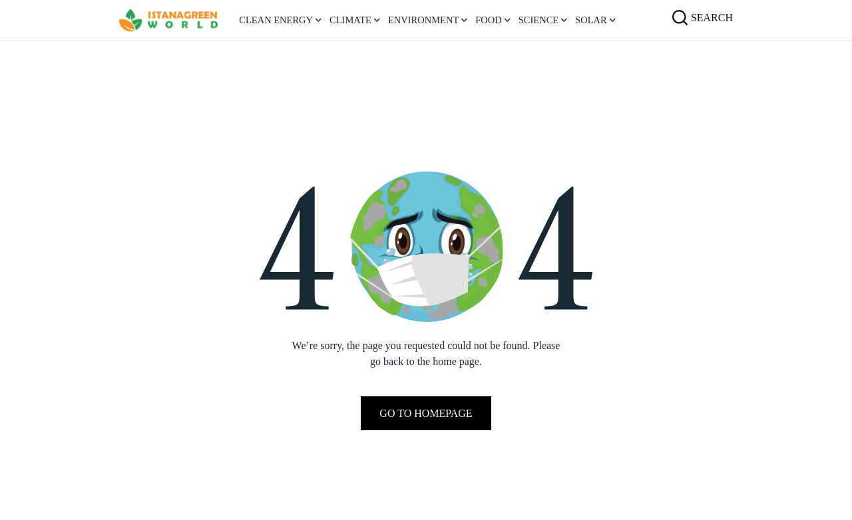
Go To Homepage (425, 413)
